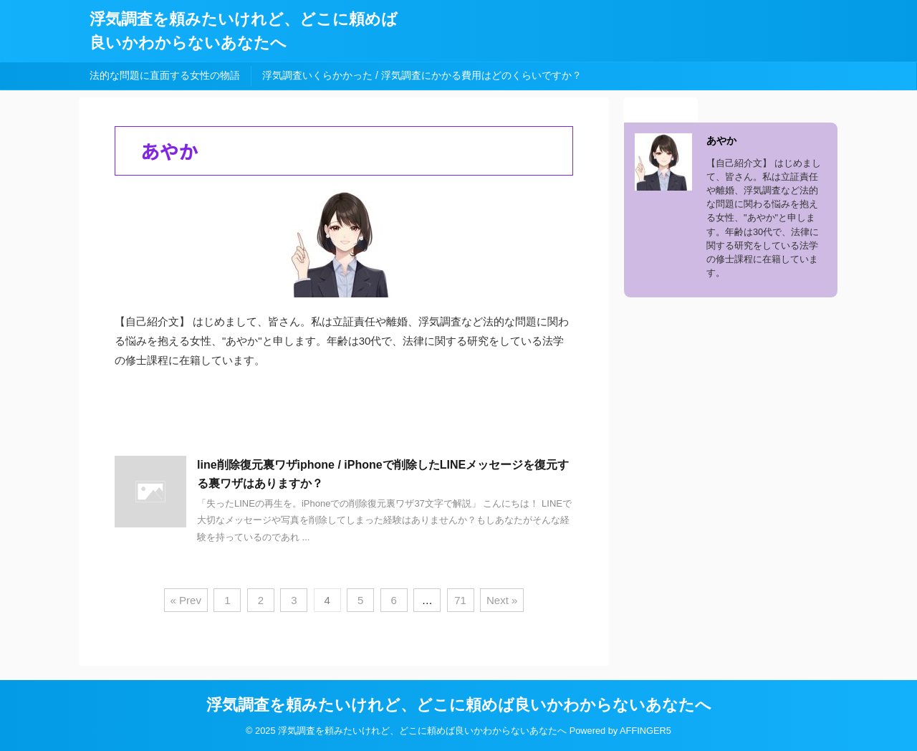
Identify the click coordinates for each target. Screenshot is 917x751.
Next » (501, 600)
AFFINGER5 (645, 730)
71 (460, 600)
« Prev (186, 600)
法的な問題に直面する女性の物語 (165, 75)
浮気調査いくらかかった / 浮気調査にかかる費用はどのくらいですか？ (422, 75)
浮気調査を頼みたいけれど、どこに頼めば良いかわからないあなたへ (458, 705)
